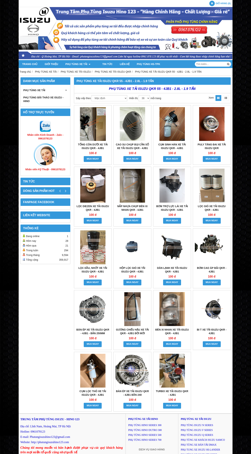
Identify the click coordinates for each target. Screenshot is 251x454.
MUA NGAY (93, 159)
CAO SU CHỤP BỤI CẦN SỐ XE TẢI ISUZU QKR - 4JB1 (132, 146)
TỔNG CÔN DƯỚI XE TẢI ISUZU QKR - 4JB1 (92, 146)
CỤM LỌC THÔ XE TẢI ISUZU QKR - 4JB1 (93, 393)
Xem (211, 97)
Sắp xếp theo (83, 98)
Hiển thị (133, 98)
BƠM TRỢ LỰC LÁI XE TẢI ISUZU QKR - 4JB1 (172, 208)
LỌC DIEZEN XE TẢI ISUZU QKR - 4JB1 (93, 208)
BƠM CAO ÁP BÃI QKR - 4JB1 (211, 269)
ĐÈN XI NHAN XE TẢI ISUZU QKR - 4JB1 (172, 331)
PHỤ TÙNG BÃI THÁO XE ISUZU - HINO (43, 99)
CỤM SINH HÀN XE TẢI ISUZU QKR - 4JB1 (172, 146)
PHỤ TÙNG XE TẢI (78, 64)
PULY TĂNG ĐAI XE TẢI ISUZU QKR (212, 146)
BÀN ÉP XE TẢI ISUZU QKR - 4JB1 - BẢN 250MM (92, 331)
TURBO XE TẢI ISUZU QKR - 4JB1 (172, 393)
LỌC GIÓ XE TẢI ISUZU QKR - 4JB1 (212, 208)
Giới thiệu (51, 64)
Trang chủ (30, 64)
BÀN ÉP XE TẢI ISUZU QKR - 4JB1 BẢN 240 (132, 393)
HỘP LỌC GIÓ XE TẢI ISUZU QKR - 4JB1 (132, 269)
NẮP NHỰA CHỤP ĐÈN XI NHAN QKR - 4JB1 (132, 208)
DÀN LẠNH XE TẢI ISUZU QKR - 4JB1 (172, 269)
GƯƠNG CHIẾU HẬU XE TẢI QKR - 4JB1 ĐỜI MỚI (132, 331)
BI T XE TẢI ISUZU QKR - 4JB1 (212, 331)
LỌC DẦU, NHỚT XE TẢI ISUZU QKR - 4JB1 (92, 269)
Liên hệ (120, 64)
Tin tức (103, 64)
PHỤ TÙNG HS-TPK (143, 64)
